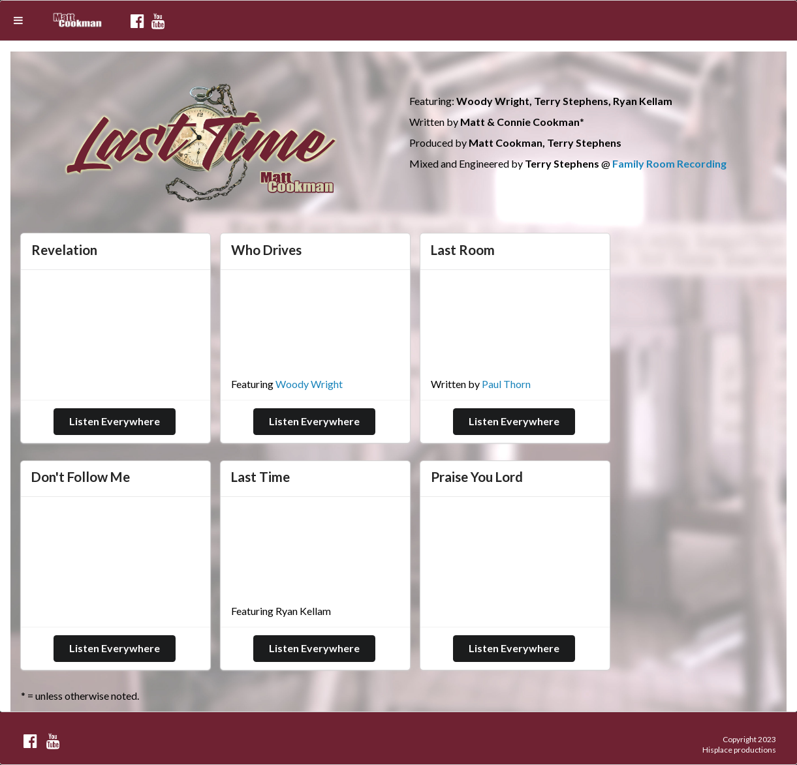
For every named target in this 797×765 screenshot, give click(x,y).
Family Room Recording (669, 163)
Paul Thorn (506, 384)
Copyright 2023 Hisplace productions (739, 744)
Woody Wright (309, 384)
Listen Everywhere (114, 421)
